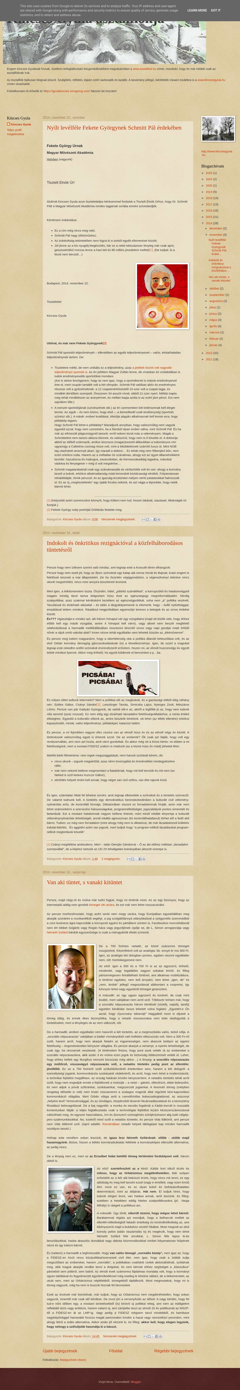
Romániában (111, 1124)
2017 (209, 204)
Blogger (136, 1381)
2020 (209, 185)
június (213, 313)
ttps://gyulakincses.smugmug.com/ (67, 91)
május (213, 319)
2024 (209, 179)
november (216, 234)
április (213, 326)
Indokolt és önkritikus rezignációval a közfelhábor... (220, 265)
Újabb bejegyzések (60, 1351)
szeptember (217, 294)
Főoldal (116, 1351)
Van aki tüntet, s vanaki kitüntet (84, 882)
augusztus (216, 301)
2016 (209, 210)
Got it (216, 10)
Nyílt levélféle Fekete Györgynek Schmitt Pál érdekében (114, 127)
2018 (209, 198)
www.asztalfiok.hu (144, 68)
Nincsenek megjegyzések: (119, 519)
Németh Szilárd (57, 932)
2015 (209, 216)
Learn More (197, 10)
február (214, 338)
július (213, 307)
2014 (209, 223)
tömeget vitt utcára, (102, 904)
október (214, 288)
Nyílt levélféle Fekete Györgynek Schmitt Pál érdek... (217, 247)
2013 (209, 353)
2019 (209, 191)
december (216, 228)
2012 (209, 359)
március (214, 332)
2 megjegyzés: (111, 858)
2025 (209, 173)
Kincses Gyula (21, 124)
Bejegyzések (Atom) (73, 1359)
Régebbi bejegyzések (173, 1351)
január (213, 345)
